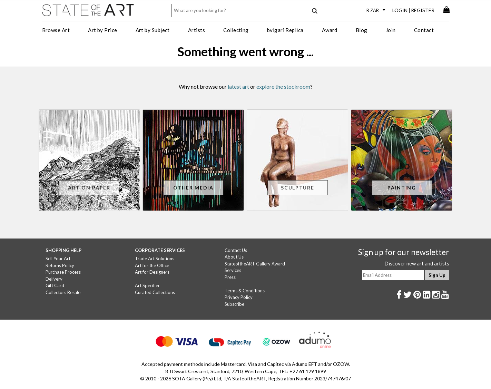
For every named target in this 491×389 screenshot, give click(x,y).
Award (329, 30)
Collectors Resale (63, 292)
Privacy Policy (239, 297)
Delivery (54, 279)
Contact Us (236, 250)
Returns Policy (60, 265)
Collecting (236, 30)
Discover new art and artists (416, 263)
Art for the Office (152, 265)
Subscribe (234, 304)
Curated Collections (155, 292)
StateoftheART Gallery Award (255, 263)
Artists (196, 30)
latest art (238, 86)
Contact (424, 30)
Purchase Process (63, 272)
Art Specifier (147, 285)
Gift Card (55, 285)
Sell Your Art (58, 258)
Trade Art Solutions (154, 258)
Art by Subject (153, 30)
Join (391, 30)
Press (230, 277)
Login (399, 10)
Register (422, 10)
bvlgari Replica (285, 30)
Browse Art (56, 30)
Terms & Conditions (245, 290)
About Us (234, 257)
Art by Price (102, 30)
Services (233, 270)
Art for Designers (152, 272)
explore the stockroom (283, 86)
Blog (361, 30)
